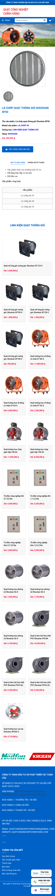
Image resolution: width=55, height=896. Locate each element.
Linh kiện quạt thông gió (26, 130)
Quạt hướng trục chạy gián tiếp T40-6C (13, 450)
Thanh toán (6, 863)
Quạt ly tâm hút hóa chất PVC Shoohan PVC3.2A (41, 683)
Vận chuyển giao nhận (11, 860)
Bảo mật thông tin (9, 874)
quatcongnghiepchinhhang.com (30, 832)
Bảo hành (6, 867)
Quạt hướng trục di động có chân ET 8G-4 (41, 357)
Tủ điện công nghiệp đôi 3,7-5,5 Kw (14, 497)
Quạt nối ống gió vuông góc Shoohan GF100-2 (13, 357)
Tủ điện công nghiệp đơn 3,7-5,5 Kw (14, 543)
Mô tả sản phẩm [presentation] (17, 163)
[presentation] (4, 35)
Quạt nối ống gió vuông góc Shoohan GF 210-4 (23, 266)
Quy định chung (8, 856)
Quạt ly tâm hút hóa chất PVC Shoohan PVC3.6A (14, 683)
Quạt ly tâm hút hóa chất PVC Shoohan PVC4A (41, 637)
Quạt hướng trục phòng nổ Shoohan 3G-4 (13, 637)
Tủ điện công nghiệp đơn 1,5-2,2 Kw (41, 543)
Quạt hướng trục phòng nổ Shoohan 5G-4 (13, 590)
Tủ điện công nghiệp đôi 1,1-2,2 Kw (41, 497)
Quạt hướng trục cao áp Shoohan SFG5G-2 (13, 730)
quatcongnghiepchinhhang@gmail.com (31, 829)
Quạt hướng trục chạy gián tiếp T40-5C (39, 450)
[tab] (17, 162)
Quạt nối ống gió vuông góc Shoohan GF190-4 (13, 311)
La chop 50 (23, 125)
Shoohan (12, 134)
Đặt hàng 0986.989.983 (17, 149)
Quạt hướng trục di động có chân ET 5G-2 (41, 404)
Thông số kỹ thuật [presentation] (36, 163)
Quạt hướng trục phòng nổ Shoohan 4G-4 (40, 590)
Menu (6, 20)
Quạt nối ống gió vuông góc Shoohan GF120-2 (40, 311)
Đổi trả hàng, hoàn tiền (11, 870)
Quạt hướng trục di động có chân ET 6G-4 (14, 404)
